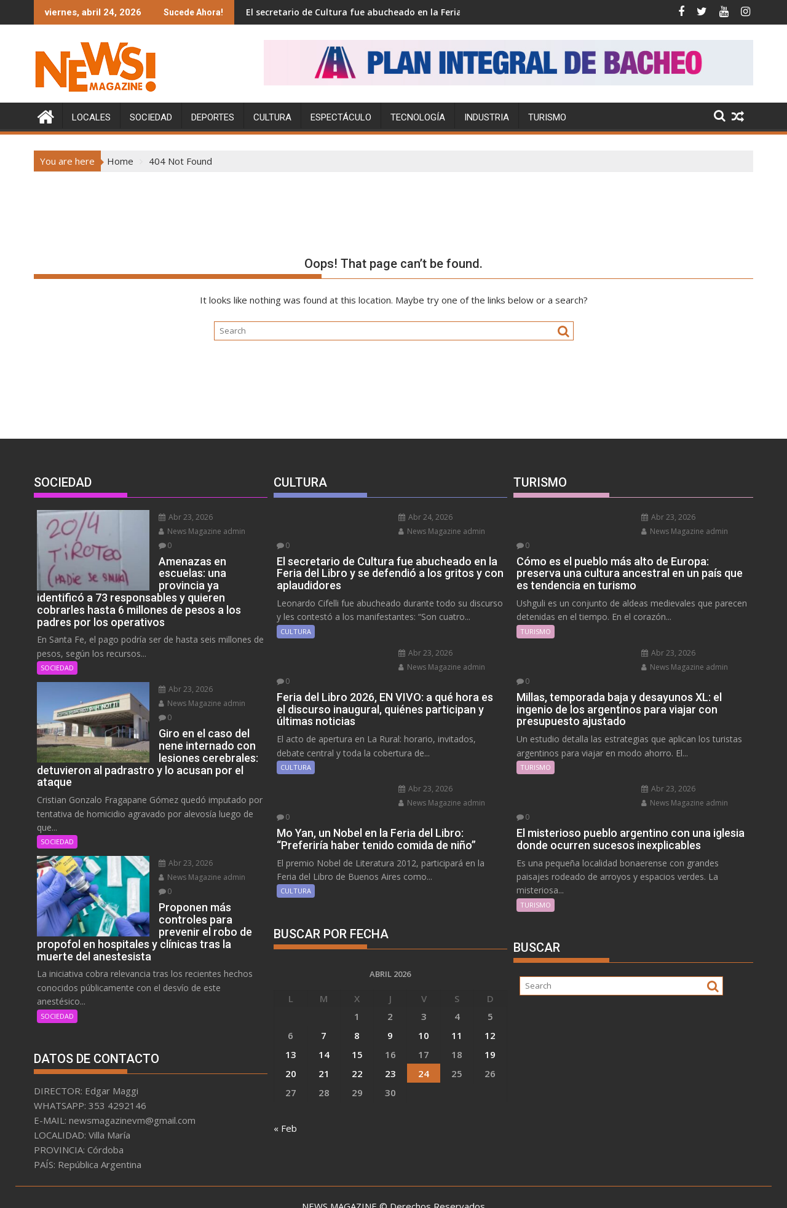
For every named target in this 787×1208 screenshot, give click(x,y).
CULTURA (272, 116)
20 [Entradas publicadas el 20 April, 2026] (290, 1030)
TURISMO (547, 116)
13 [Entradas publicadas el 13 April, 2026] (290, 1011)
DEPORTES (212, 116)
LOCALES (91, 116)
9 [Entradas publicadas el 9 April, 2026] (390, 992)
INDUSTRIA (486, 116)
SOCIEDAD (151, 116)
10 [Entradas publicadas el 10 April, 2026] (423, 992)
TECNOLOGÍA (417, 116)
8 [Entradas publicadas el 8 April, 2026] (357, 992)
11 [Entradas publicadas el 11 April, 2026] (456, 992)
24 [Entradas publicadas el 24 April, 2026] (423, 1030)
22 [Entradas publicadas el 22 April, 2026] (357, 1030)
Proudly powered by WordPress (312, 1188)
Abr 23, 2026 (171, 516)
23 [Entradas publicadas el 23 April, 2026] (390, 1030)
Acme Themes (514, 1188)
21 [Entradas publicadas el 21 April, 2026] (324, 1030)
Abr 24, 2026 (411, 516)
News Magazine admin (187, 530)
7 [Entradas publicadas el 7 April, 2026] (323, 992)
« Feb (285, 1085)
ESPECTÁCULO (340, 116)
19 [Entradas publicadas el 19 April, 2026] (490, 1011)
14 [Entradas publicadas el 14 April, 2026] (324, 1011)
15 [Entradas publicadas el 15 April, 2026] (357, 1011)
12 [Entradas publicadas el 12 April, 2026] (490, 992)
